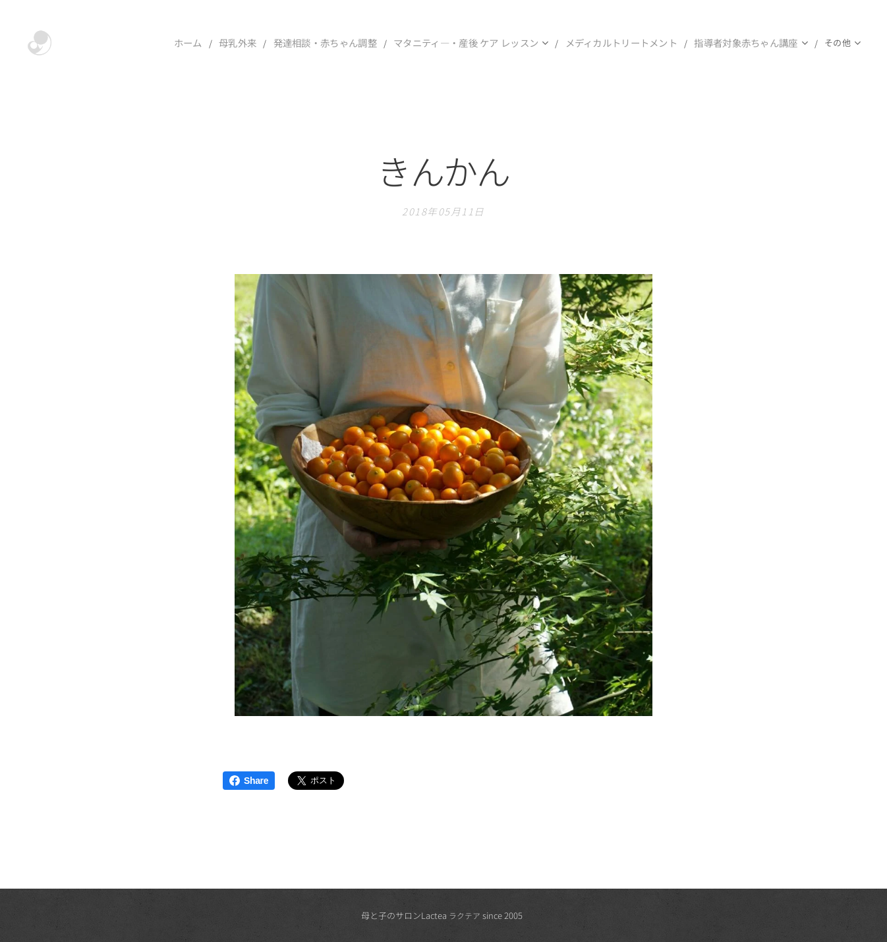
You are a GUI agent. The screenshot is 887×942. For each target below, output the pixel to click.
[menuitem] (157, 42)
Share (248, 780)
